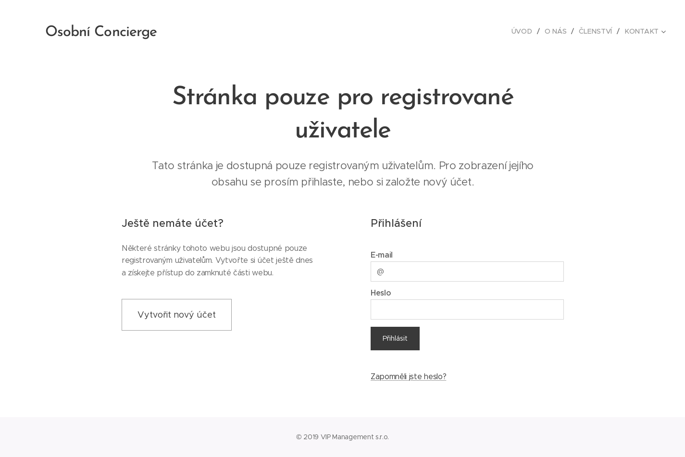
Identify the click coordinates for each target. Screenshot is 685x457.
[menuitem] (524, 31)
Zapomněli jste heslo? (408, 376)
